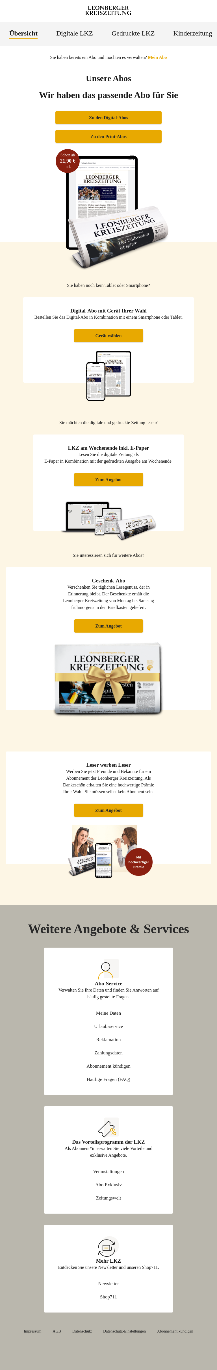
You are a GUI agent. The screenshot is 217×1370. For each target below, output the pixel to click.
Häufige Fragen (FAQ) (109, 1079)
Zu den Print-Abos (108, 136)
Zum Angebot (108, 479)
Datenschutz (82, 1331)
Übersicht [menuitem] (23, 33)
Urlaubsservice (108, 1026)
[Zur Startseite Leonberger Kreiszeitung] (108, 11)
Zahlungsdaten (108, 1053)
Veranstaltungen (108, 1171)
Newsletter (108, 1283)
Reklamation (108, 1039)
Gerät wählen (109, 335)
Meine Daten (108, 1013)
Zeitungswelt (108, 1198)
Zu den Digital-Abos (108, 117)
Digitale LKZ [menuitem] (74, 33)
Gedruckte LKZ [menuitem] (133, 33)
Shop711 (108, 1297)
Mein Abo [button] (157, 57)
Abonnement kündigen (108, 1066)
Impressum (32, 1331)
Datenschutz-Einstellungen (124, 1331)
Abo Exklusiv (108, 1184)
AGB (57, 1331)
